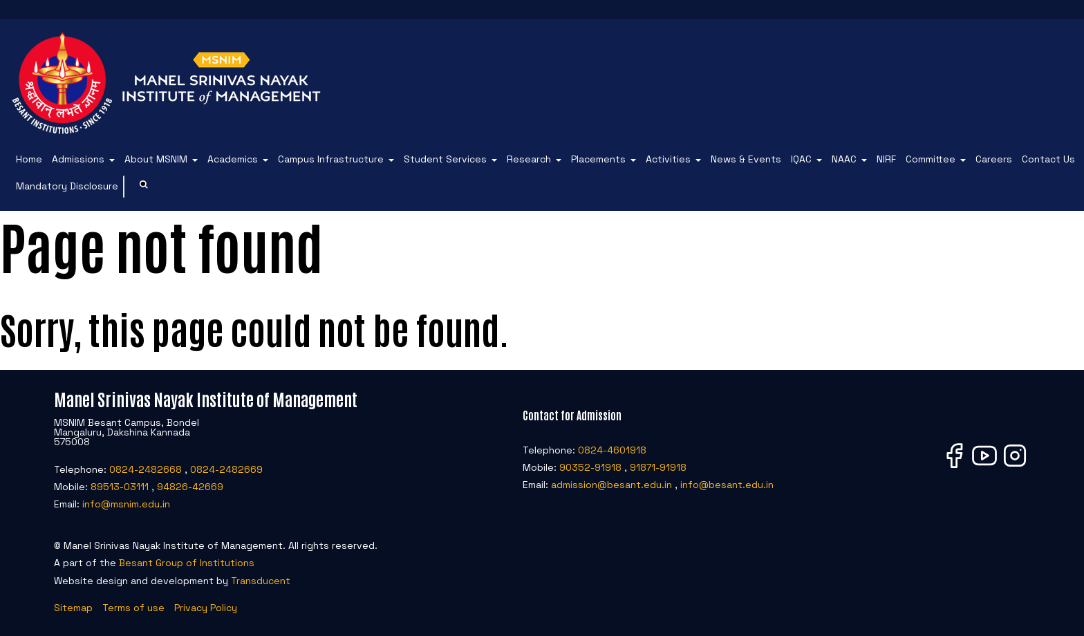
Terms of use (133, 607)
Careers (993, 159)
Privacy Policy (205, 607)
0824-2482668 (145, 469)
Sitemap (73, 607)
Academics (232, 159)
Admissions (78, 159)
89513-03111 (120, 486)
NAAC (844, 159)
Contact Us (1048, 159)
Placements (598, 159)
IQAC (801, 159)
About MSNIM (155, 159)
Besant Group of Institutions (186, 562)
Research (529, 159)
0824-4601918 (612, 450)
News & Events (746, 159)
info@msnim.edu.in (126, 504)
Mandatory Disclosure (67, 186)
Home (29, 159)
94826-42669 (190, 486)
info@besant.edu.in (727, 484)
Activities (668, 159)
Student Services (445, 159)
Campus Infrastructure (331, 159)
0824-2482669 (226, 469)
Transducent (260, 580)
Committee (930, 159)
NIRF (886, 159)
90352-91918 (590, 467)
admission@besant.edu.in (611, 484)
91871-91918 (658, 467)
